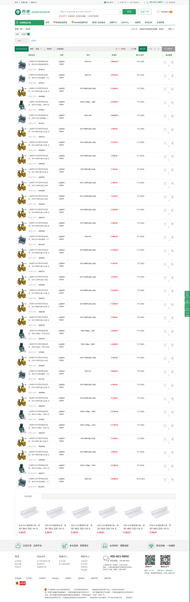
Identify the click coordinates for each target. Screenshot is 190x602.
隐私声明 (94, 578)
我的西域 (109, 2)
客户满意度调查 (64, 564)
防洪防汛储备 (81, 16)
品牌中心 (113, 22)
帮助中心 (34, 2)
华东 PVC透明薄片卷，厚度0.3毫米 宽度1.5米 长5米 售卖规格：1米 (29, 527)
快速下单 (123, 2)
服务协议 (81, 578)
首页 (47, 22)
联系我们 (68, 578)
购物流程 (84, 567)
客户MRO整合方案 (43, 561)
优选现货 (59, 49)
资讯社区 (148, 22)
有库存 (48, 49)
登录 (16, 2)
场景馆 (138, 22)
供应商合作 (41, 564)
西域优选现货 (61, 22)
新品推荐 (28, 496)
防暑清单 (71, 16)
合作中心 (126, 22)
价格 (39, 49)
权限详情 (160, 570)
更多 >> (171, 29)
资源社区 (18, 567)
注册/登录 (84, 561)
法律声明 (42, 578)
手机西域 (135, 2)
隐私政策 (169, 570)
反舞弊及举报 (41, 567)
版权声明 (107, 578)
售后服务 (84, 570)
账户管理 (84, 564)
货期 (31, 49)
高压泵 (27, 29)
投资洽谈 (55, 578)
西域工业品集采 (98, 22)
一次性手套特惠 (92, 16)
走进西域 (160, 22)
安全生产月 (63, 16)
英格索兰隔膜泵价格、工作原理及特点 (153, 29)
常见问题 (62, 561)
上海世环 (23, 34)
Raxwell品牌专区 (81, 22)
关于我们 (29, 578)
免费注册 (24, 2)
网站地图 (18, 564)
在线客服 (170, 2)
